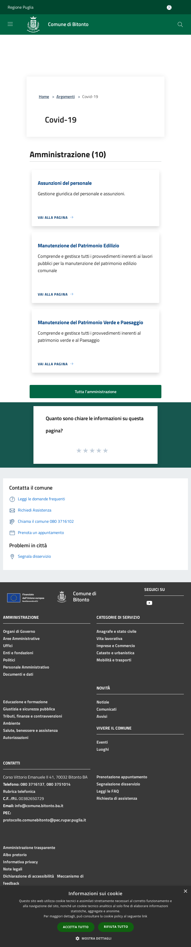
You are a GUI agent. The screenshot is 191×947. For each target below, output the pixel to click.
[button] (95, 938)
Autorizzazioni (15, 737)
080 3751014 (58, 784)
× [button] (185, 891)
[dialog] (95, 916)
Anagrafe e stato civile (116, 631)
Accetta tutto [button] (76, 927)
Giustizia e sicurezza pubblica (29, 709)
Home (44, 96)
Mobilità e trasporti (114, 660)
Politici (9, 660)
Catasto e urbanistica (115, 653)
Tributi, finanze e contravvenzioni (32, 716)
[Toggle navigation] (10, 24)
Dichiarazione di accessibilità (28, 876)
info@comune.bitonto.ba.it (39, 806)
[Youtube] (149, 603)
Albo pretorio (15, 855)
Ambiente (11, 723)
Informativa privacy (20, 862)
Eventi (102, 742)
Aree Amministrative (21, 638)
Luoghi (103, 749)
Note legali (12, 869)
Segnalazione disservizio (118, 784)
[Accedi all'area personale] (169, 8)
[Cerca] (180, 24)
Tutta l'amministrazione (95, 391)
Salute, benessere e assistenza (30, 730)
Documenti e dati (18, 674)
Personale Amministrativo (26, 667)
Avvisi (102, 716)
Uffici (8, 645)
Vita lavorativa (109, 638)
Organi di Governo (19, 631)
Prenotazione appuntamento (122, 777)
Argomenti (65, 96)
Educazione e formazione (25, 702)
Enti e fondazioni (18, 653)
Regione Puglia (20, 7)
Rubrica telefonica (19, 791)
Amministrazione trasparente (29, 847)
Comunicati (106, 709)
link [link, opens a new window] (144, 916)
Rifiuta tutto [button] (116, 927)
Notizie (103, 702)
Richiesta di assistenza (117, 798)
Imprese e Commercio (116, 645)
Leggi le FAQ (108, 791)
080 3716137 (32, 784)
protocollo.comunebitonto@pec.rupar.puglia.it (44, 820)
